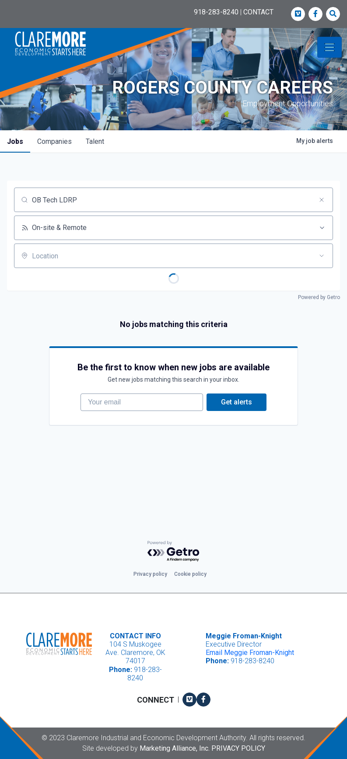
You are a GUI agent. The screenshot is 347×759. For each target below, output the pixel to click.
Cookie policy (190, 574)
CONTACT (258, 12)
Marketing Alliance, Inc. (175, 748)
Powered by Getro (319, 297)
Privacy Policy (238, 748)
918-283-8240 (216, 12)
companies (54, 141)
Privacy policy (150, 574)
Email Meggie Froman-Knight (250, 652)
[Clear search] (321, 199)
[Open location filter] (321, 255)
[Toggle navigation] (329, 47)
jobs (15, 141)
